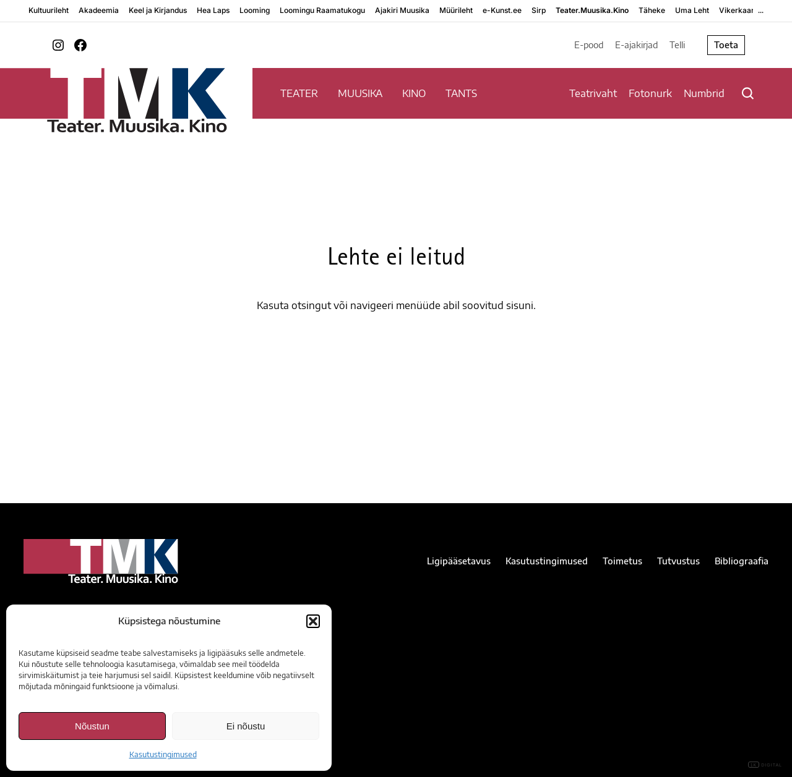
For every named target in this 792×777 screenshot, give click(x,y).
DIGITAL (765, 765)
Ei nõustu (245, 726)
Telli (677, 45)
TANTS (461, 93)
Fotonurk (650, 93)
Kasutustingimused (163, 754)
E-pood (588, 45)
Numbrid (704, 93)
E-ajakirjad (636, 45)
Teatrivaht (593, 93)
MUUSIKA (360, 93)
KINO (414, 93)
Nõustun (92, 726)
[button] (313, 621)
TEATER (299, 93)
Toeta (726, 45)
